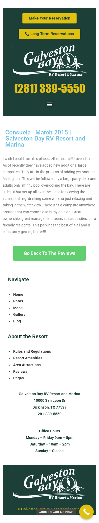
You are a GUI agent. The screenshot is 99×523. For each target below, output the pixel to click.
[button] (49, 104)
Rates (18, 301)
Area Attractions (27, 365)
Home (18, 294)
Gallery (19, 314)
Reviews (20, 371)
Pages (18, 378)
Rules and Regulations (32, 351)
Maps (17, 308)
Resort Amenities (27, 358)
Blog (17, 321)
